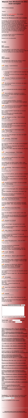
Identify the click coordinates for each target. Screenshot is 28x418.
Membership (20, 413)
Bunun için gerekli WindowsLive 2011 (11, 387)
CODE (13, 318)
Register (22, 322)
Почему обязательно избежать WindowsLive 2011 (14, 376)
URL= (20, 318)
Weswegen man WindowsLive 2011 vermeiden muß (14, 337)
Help (17, 413)
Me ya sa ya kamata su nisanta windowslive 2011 (14, 350)
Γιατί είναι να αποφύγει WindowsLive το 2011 (13, 340)
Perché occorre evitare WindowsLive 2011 (12, 358)
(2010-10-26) (9, 11)
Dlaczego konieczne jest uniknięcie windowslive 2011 (15, 369)
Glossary (14, 413)
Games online (7, 413)
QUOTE (10, 318)
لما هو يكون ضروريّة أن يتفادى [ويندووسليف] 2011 (13, 330)
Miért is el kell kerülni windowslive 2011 (11, 356)
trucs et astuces (10, 7)
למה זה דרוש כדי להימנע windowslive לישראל (12, 352)
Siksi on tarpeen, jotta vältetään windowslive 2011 (14, 347)
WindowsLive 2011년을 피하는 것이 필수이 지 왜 (14, 362)
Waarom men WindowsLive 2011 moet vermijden (14, 364)
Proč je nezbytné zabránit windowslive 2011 (12, 334)
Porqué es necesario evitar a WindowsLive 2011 (13, 342)
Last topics (11, 413)
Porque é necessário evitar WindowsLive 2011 (13, 372)
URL (17, 318)
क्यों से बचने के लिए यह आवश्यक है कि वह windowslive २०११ (15, 354)
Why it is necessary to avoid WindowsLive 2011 (13, 341)
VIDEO (23, 318)
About (24, 413)
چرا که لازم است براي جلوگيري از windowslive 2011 (14, 345)
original (12, 15)
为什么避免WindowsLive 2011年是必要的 (12, 390)
